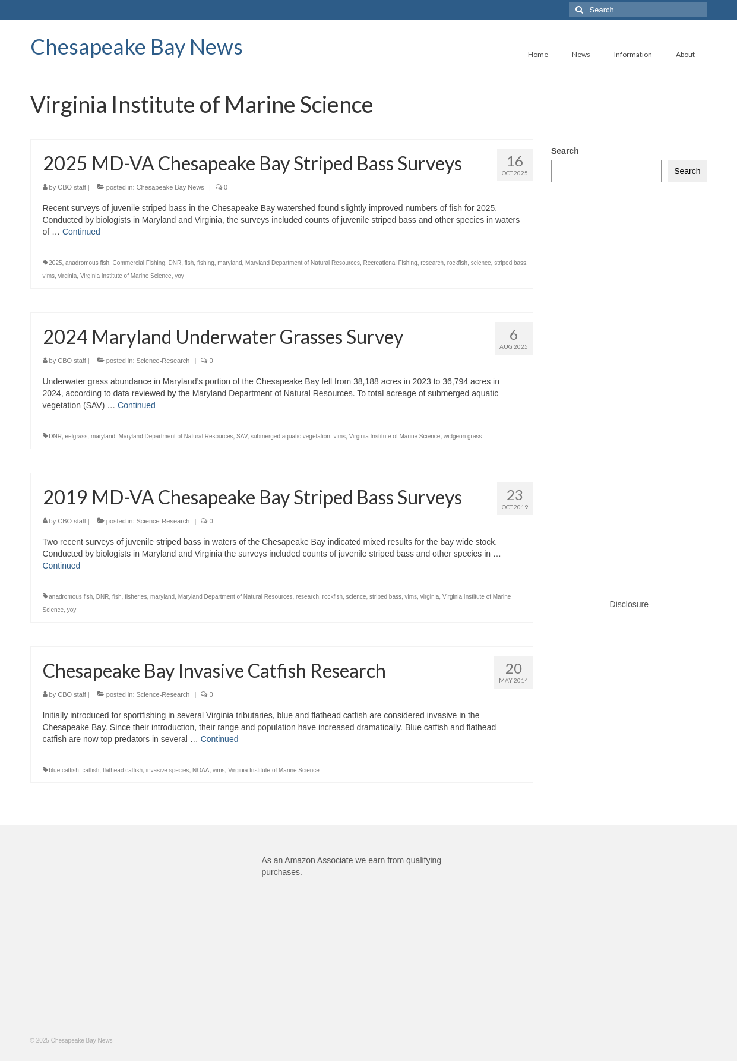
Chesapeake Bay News (136, 46)
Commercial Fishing (139, 263)
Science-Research (163, 360)
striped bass (510, 263)
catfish (90, 770)
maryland (229, 263)
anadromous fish (87, 263)
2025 (55, 263)
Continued (81, 231)
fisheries (136, 596)
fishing (205, 263)
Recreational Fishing (390, 263)
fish (189, 263)
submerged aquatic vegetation (290, 436)
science (481, 263)
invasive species (167, 770)
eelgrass (76, 436)
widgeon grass (463, 436)
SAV (241, 436)
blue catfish (64, 770)
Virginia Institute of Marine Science (126, 276)
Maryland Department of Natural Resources (302, 263)
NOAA (200, 770)
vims (49, 276)
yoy (179, 276)
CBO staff (72, 187)
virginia (67, 276)
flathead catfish (123, 770)
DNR (175, 263)
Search (565, 151)
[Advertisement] (629, 378)
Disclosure (629, 604)
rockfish (457, 263)
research (432, 263)
